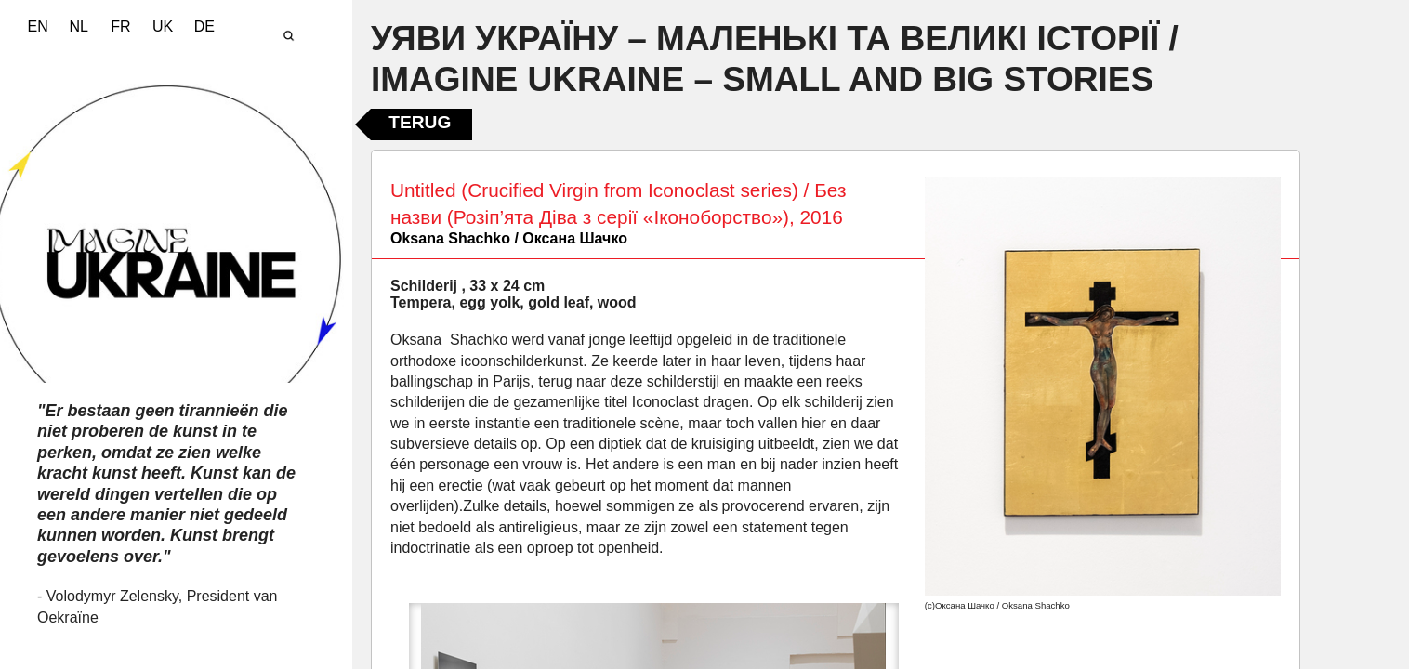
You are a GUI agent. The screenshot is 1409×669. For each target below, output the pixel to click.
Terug (419, 122)
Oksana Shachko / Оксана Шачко (508, 238)
